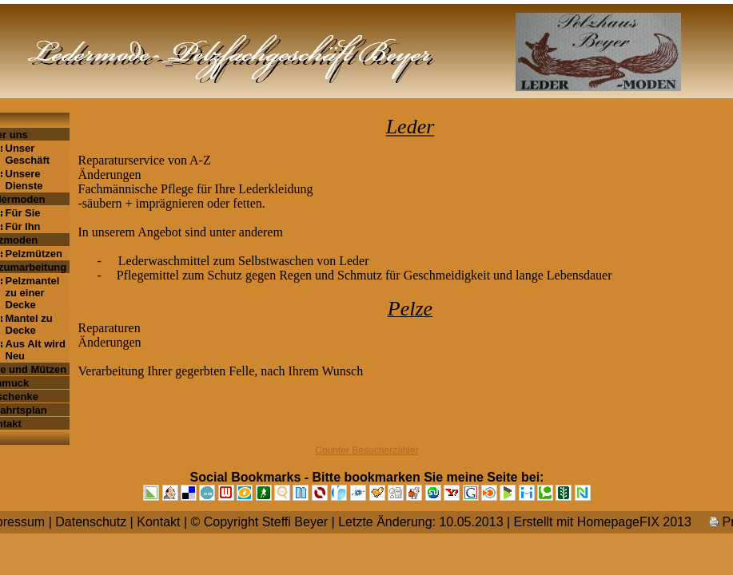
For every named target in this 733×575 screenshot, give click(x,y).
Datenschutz (90, 522)
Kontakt (158, 522)
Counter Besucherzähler (366, 450)
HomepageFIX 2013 (634, 522)
